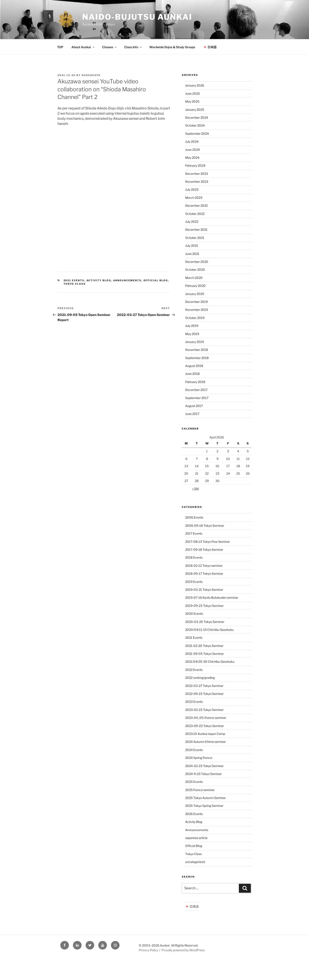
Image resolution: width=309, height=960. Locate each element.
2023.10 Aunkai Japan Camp (205, 734)
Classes (109, 47)
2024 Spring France (198, 758)
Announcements (127, 280)
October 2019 (194, 318)
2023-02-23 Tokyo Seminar (204, 710)
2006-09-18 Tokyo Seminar (204, 525)
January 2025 (194, 109)
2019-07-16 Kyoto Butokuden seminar (211, 597)
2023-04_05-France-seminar (205, 717)
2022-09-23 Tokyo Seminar (204, 693)
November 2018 (196, 349)
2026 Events (194, 814)
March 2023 (193, 197)
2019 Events (194, 581)
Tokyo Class (75, 283)
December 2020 (196, 261)
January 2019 (194, 342)
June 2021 (192, 254)
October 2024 (195, 125)
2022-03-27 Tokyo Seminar (204, 686)
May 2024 (192, 157)
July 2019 (191, 325)
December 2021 (196, 229)
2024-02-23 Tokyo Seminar (204, 766)
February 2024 (195, 165)
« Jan (195, 488)
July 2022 (191, 221)
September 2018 (197, 358)
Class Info (133, 47)
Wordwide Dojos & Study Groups (172, 47)
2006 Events (194, 517)
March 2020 (194, 278)
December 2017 (196, 390)
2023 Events (194, 701)
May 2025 (192, 101)
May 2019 (192, 334)
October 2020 (195, 269)
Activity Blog (98, 280)
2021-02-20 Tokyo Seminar (204, 645)
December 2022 (196, 205)
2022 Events (194, 669)
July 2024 (191, 141)
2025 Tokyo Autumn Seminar (205, 798)
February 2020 (195, 285)
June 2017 (192, 414)
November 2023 (196, 181)
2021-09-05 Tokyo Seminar (204, 653)
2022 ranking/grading (200, 677)
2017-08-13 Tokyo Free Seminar (207, 541)
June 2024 (192, 149)
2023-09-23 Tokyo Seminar (204, 726)
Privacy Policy (148, 950)
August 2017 (194, 406)
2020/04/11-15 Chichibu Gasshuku (209, 629)
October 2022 (194, 213)
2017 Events (193, 533)
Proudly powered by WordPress (183, 950)
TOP (60, 47)
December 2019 (196, 302)
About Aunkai (83, 47)
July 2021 (191, 245)
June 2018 (192, 373)
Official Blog (156, 280)
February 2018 (195, 382)
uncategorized (195, 862)
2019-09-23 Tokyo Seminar (204, 605)
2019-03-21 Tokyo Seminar (204, 589)
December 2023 (196, 173)
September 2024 (197, 133)
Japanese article (196, 838)
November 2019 (196, 309)
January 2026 (194, 85)
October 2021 (194, 237)
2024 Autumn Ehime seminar (205, 741)
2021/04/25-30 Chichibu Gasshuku (209, 661)
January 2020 (194, 294)
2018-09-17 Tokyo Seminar (204, 573)
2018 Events (194, 557)
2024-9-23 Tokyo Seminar (203, 774)
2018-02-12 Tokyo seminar (204, 565)
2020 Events (194, 613)
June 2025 (192, 93)
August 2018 (194, 366)
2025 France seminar (200, 790)
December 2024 (196, 117)
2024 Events (194, 750)
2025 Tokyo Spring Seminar (204, 805)
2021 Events (74, 280)
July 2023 (191, 189)
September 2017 (196, 398)
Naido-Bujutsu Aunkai (137, 17)
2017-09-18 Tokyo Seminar (204, 549)
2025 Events (194, 782)
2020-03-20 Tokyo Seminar (204, 622)
